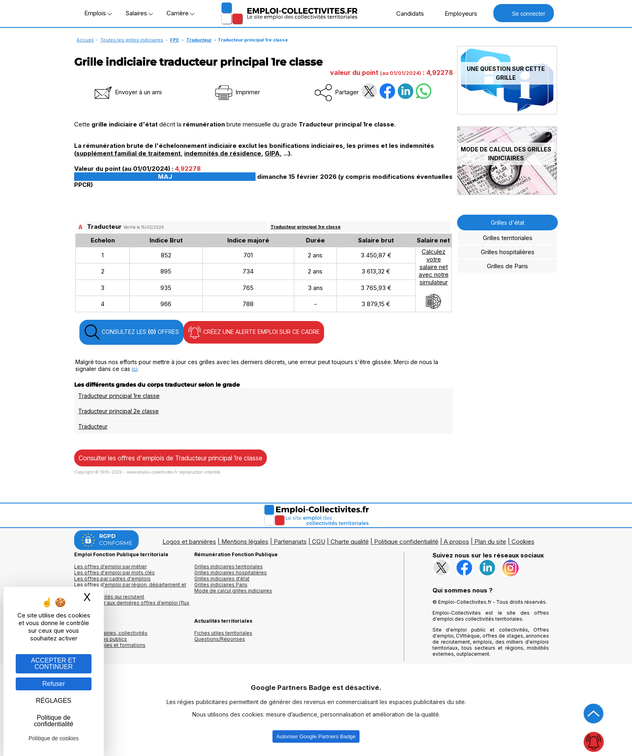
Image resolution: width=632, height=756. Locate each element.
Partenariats (290, 541)
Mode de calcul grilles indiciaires (233, 591)
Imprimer (237, 92)
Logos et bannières (189, 541)
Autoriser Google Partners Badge (316, 736)
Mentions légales (244, 541)
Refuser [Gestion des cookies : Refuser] (53, 683)
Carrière (180, 13)
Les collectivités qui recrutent (109, 597)
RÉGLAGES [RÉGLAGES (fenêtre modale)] (53, 700)
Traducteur (199, 40)
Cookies (522, 541)
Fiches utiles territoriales (223, 633)
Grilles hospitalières (507, 252)
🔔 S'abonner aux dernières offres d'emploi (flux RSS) (131, 606)
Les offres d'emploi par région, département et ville (130, 588)
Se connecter (523, 13)
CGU (318, 541)
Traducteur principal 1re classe (305, 227)
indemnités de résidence (222, 153)
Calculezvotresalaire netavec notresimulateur (434, 279)
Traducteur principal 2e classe (118, 411)
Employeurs (456, 13)
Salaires (139, 13)
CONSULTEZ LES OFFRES (131, 332)
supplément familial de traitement (128, 153)
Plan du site (490, 541)
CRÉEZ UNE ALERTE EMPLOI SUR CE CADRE (254, 332)
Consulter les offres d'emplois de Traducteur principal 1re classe (170, 458)
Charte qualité (350, 541)
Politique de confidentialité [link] (53, 720)
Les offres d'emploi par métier (110, 566)
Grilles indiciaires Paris (220, 585)
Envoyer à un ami (127, 92)
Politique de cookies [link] (54, 738)
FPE (174, 40)
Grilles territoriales (507, 238)
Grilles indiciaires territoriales (228, 566)
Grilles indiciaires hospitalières (230, 573)
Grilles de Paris (507, 266)
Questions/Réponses (219, 639)
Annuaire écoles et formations (110, 645)
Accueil (85, 40)
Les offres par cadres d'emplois (112, 579)
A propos (456, 541)
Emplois (98, 13)
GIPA (272, 153)
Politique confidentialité (406, 541)
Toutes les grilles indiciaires (131, 40)
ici (134, 368)
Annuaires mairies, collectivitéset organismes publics (111, 636)
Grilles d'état (507, 222)
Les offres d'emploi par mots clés (114, 573)
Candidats (406, 13)
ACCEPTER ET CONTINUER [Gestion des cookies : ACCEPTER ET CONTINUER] (53, 663)
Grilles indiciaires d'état (221, 579)
